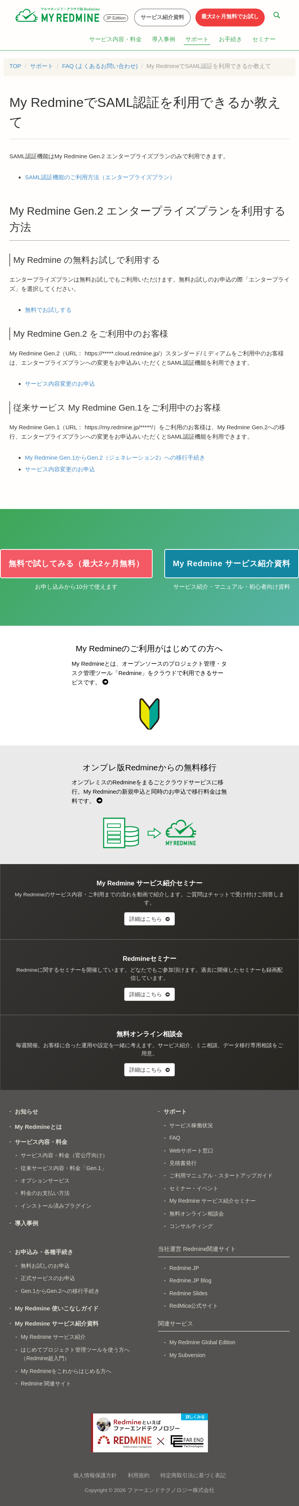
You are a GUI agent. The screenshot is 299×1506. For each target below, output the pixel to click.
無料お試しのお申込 (45, 1266)
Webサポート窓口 (191, 1150)
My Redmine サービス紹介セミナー (212, 1201)
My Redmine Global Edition (202, 1342)
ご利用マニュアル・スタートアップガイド (221, 1175)
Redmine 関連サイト (46, 1383)
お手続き (230, 39)
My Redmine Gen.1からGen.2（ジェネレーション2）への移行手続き (115, 457)
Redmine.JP (184, 1268)
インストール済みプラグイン (56, 1206)
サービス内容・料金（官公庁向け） (64, 1155)
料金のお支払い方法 (45, 1193)
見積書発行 (183, 1163)
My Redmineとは (38, 1126)
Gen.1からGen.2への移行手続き (60, 1291)
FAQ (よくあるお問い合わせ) (100, 66)
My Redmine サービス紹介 (53, 1337)
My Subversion (187, 1355)
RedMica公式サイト (193, 1306)
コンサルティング (191, 1226)
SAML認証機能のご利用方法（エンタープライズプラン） (100, 177)
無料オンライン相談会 (196, 1213)
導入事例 (163, 39)
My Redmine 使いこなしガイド (56, 1308)
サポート (197, 39)
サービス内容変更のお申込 (60, 383)
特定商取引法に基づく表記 (193, 1475)
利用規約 (139, 1475)
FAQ (174, 1138)
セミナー (264, 39)
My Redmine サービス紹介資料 (56, 1323)
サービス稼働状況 (191, 1125)
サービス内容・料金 (115, 39)
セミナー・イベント (193, 1188)
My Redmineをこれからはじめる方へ (66, 1371)
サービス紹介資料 (162, 17)
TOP (15, 66)
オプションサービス (45, 1180)
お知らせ (26, 1111)
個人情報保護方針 (95, 1475)
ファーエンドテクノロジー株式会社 (171, 1490)
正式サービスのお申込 (48, 1278)
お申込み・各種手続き (44, 1252)
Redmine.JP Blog (190, 1280)
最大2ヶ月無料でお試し (230, 16)
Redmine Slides (188, 1293)
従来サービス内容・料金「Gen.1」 (63, 1168)
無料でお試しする (48, 309)
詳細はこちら (149, 919)
